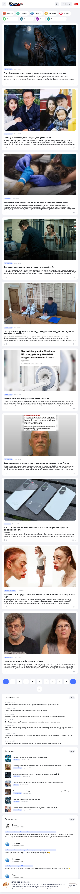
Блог (39, 19)
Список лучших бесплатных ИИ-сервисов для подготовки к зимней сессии (38, 782)
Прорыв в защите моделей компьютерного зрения (30, 757)
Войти (66, 4)
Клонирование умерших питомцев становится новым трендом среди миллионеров (33, 743)
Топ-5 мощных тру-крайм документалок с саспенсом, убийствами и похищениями (32, 722)
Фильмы (8, 13)
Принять (72, 886)
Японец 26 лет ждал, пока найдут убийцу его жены (27, 138)
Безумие (64, 13)
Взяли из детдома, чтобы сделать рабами (23, 661)
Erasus (14, 825)
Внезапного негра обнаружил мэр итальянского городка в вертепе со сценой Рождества (42, 791)
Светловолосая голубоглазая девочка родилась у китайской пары (35, 808)
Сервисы (35, 13)
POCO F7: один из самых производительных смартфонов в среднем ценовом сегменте (36, 529)
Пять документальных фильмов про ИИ (26, 799)
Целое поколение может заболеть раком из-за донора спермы (26, 710)
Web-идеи (50, 13)
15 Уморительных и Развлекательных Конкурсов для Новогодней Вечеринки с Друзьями (35, 716)
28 (39, 689)
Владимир (16, 843)
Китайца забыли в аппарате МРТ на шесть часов (26, 398)
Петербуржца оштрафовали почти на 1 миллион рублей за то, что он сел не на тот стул (42, 766)
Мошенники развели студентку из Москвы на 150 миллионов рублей (36, 774)
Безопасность (9, 19)
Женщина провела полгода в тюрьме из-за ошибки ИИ (29, 267)
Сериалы (21, 13)
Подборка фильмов (55, 19)
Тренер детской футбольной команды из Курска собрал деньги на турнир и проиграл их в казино (39, 333)
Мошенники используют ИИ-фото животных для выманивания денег (36, 202)
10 (66, 682)
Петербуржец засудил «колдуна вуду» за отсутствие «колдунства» (35, 73)
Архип (14, 875)
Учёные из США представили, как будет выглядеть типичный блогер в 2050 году (39, 595)
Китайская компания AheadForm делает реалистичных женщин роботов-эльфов (32, 704)
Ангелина (16, 859)
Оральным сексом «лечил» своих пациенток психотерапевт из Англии (36, 463)
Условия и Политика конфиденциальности (43, 888)
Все (72, 698)
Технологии (26, 19)
